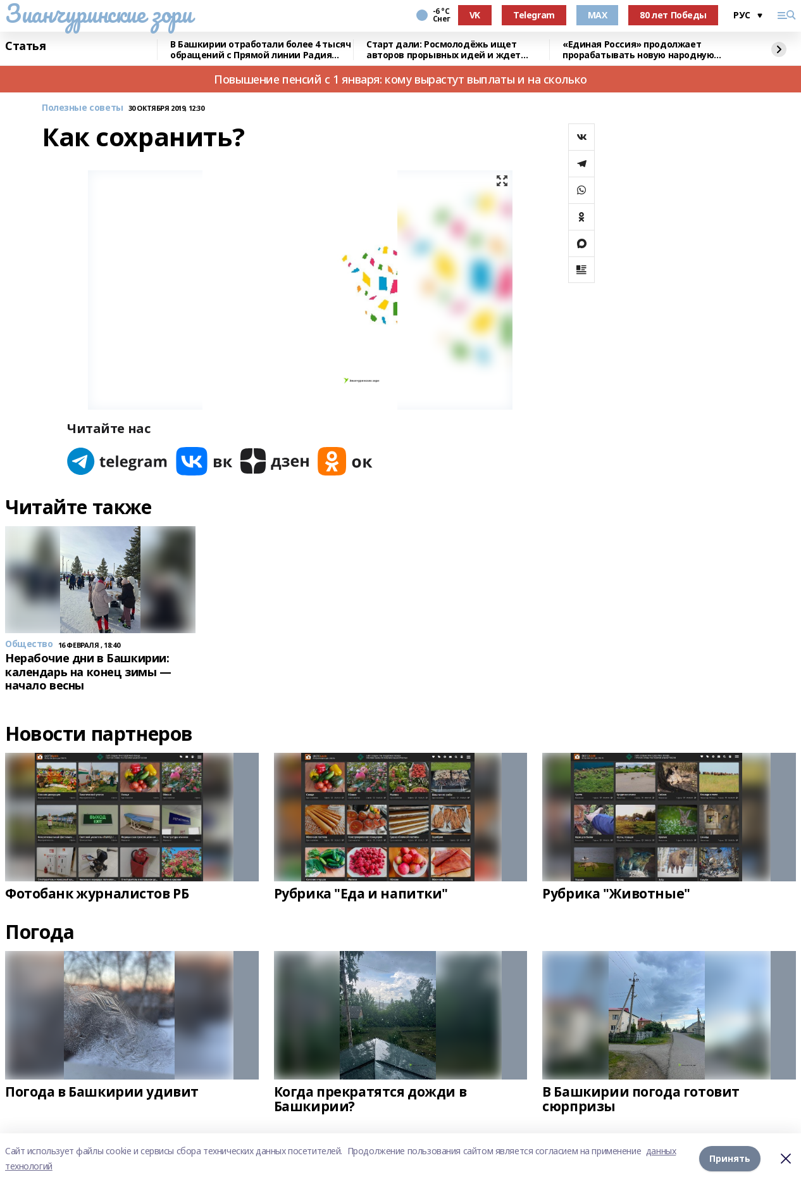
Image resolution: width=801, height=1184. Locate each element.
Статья (25, 46)
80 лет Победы (673, 15)
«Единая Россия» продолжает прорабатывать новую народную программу (638, 49)
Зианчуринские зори (98, 13)
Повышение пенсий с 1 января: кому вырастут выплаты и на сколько (400, 79)
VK (474, 15)
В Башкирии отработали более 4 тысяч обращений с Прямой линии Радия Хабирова (260, 49)
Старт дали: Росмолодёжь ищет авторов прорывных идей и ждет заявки (443, 49)
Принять (729, 1158)
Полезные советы (82, 108)
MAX (597, 15)
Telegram (534, 15)
